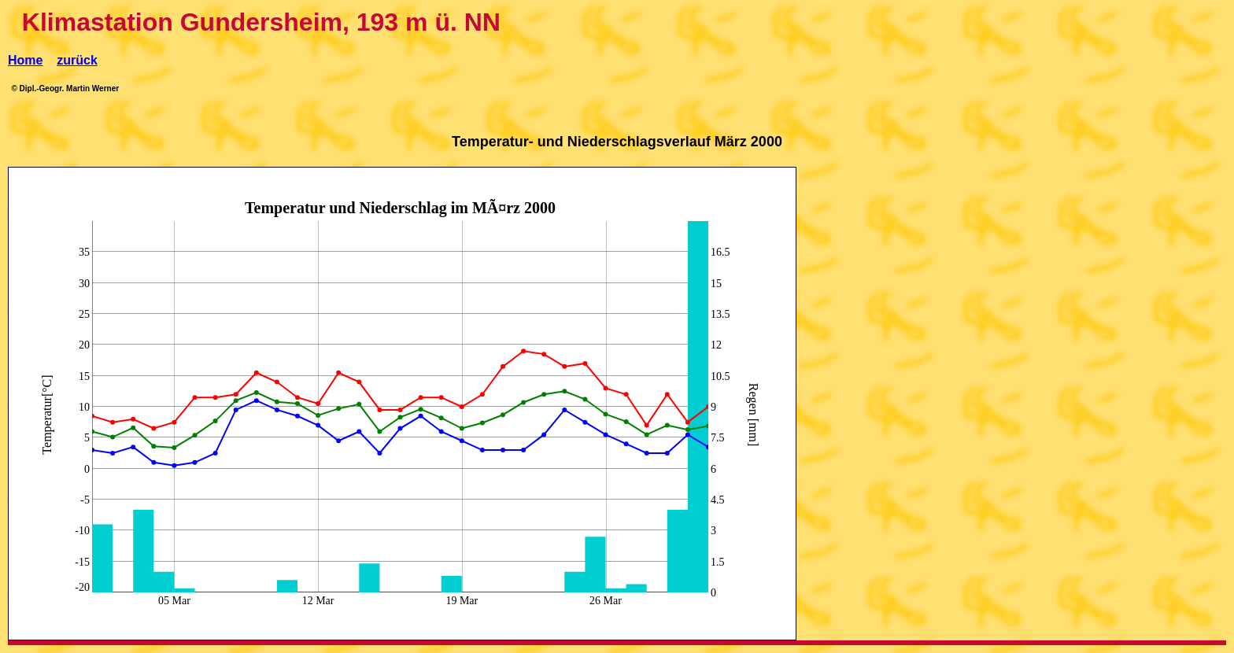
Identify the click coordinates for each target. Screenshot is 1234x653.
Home (25, 60)
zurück (77, 60)
